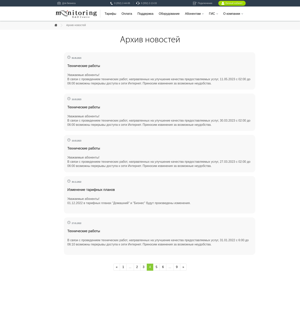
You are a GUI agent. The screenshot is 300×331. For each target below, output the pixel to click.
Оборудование (169, 13)
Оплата (126, 13)
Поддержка (145, 13)
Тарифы (110, 13)
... (130, 267)
